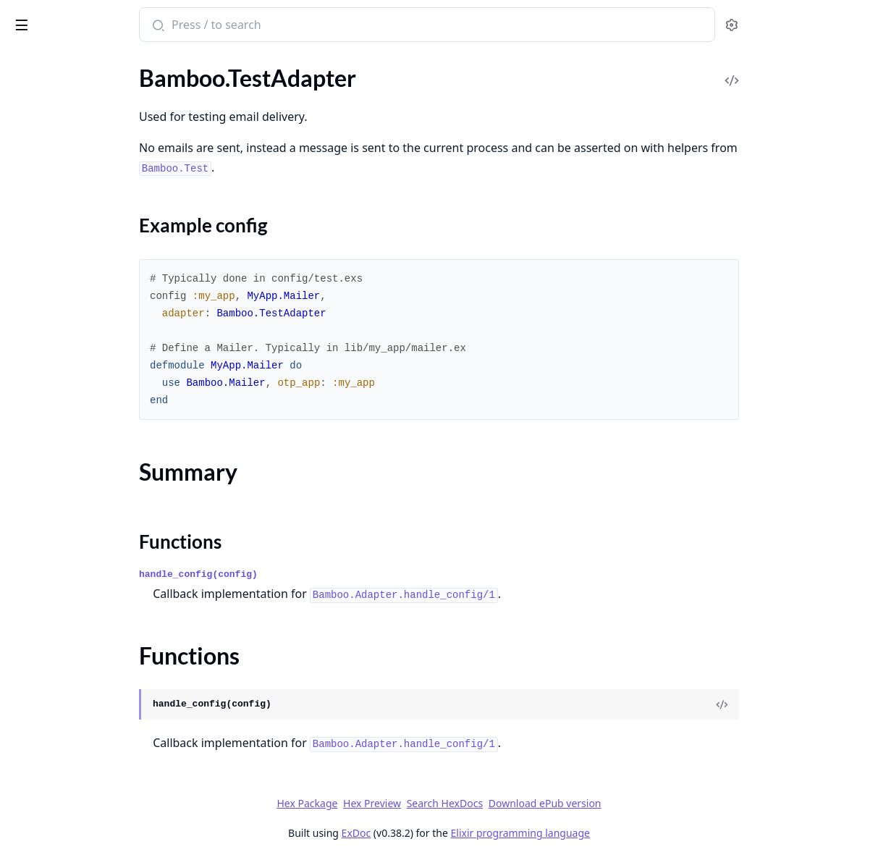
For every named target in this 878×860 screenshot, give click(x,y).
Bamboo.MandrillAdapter (74, 328)
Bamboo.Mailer (48, 270)
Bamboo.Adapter (53, 94)
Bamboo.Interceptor (60, 230)
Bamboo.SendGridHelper (72, 387)
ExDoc (465, 833)
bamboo (36, 17)
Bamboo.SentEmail (57, 406)
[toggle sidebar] (198, 22)
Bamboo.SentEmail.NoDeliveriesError (102, 738)
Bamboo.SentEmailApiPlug (77, 426)
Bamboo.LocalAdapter (66, 250)
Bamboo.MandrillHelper (70, 348)
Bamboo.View (44, 610)
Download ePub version (653, 803)
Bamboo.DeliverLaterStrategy (84, 152)
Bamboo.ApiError (54, 660)
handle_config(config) (320, 574)
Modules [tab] (87, 62)
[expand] (202, 96)
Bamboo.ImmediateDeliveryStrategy (101, 211)
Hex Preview (481, 803)
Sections (46, 549)
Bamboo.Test (42, 504)
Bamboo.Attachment (62, 133)
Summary (48, 566)
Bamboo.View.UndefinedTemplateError (102, 757)
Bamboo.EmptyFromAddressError (95, 679)
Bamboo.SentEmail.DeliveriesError (96, 718)
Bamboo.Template (54, 485)
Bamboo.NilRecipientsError (78, 699)
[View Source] (817, 704)
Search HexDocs (553, 803)
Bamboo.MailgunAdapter (73, 289)
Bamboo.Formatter (57, 191)
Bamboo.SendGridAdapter (76, 367)
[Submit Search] (278, 26)
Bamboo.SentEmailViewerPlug (86, 445)
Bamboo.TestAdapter (62, 524)
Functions (50, 584)
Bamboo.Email (46, 172)
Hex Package (415, 803)
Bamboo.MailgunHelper (70, 309)
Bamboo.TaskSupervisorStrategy (90, 465)
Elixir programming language (629, 833)
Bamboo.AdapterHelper (70, 113)
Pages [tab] (26, 62)
